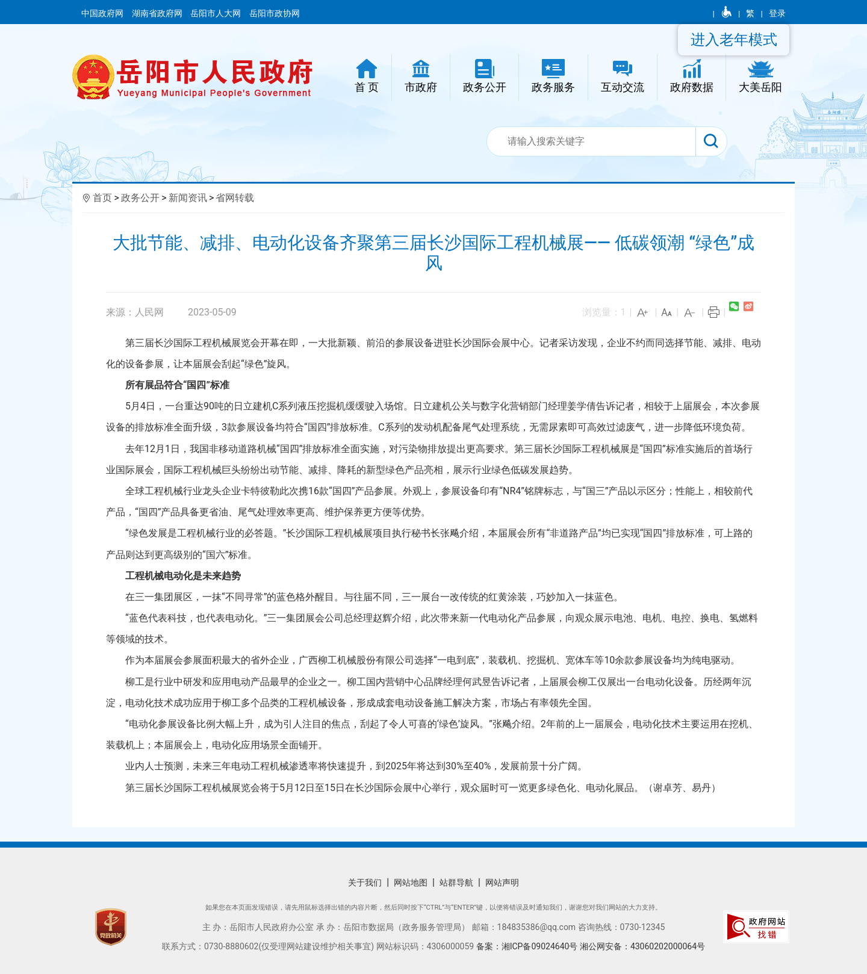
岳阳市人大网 (216, 13)
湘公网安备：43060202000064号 (642, 946)
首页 (102, 197)
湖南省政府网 (158, 13)
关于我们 (365, 882)
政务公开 (140, 197)
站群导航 (456, 882)
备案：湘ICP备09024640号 (528, 946)
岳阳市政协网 (274, 13)
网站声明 (502, 882)
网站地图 (410, 882)
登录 (777, 13)
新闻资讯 (188, 197)
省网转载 (235, 197)
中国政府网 (103, 13)
